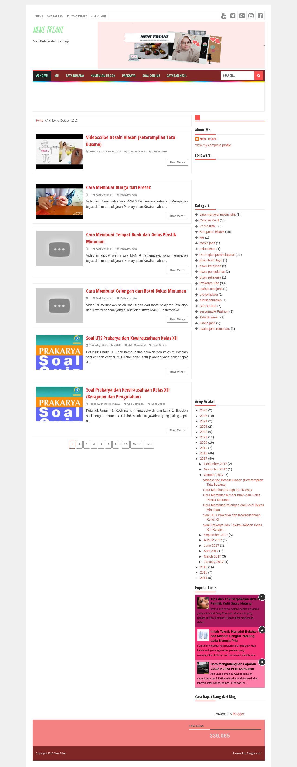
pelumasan (207, 249)
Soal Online (151, 75)
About (39, 16)
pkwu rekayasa (210, 277)
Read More (177, 162)
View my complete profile (213, 145)
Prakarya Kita (128, 194)
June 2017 (212, 545)
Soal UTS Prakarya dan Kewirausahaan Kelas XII (134, 343)
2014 (204, 578)
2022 (204, 432)
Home (42, 75)
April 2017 (211, 551)
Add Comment (136, 151)
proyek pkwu (208, 294)
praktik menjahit (210, 289)
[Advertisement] (148, 96)
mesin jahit (207, 243)
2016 (204, 567)
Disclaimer (98, 16)
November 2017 (216, 469)
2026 (204, 410)
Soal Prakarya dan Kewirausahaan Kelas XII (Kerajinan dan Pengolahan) (130, 399)
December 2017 (216, 464)
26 (125, 450)
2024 (204, 421)
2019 (204, 448)
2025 (204, 416)
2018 (204, 453)
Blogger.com (254, 753)
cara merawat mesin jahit (217, 214)
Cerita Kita (207, 226)
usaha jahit (207, 323)
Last (149, 450)
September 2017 (216, 535)
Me (57, 75)
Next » (136, 450)
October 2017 (214, 475)
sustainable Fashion (213, 311)
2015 (204, 572)
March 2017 (213, 556)
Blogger (238, 714)
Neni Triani (47, 31)
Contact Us (55, 16)
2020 (204, 442)
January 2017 (214, 562)
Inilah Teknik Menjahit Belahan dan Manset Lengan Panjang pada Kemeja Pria (234, 636)
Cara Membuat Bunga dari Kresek (120, 187)
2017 (204, 458)
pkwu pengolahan (212, 271)
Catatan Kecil (177, 75)
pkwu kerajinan (210, 266)
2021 (204, 437)
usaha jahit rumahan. (214, 329)
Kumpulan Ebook (103, 75)
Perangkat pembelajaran (217, 255)
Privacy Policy (77, 16)
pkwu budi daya (210, 260)
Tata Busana (74, 75)
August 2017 (213, 540)
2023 (204, 426)
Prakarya (128, 75)
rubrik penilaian (210, 300)
